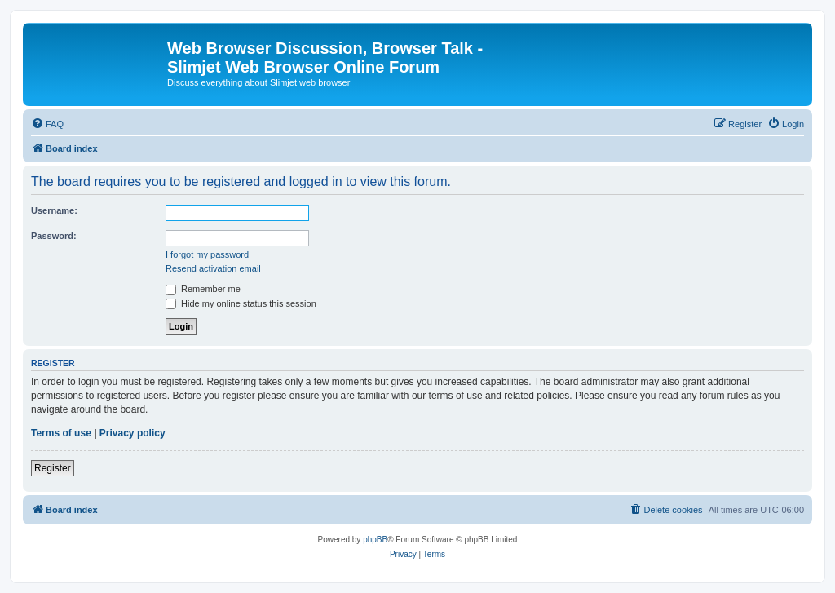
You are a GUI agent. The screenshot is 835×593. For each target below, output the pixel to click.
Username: (54, 210)
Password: (54, 236)
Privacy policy (132, 433)
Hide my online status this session (241, 303)
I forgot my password (207, 254)
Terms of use (61, 433)
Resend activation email (213, 268)
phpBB (375, 539)
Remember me (203, 289)
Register (52, 468)
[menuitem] (47, 124)
